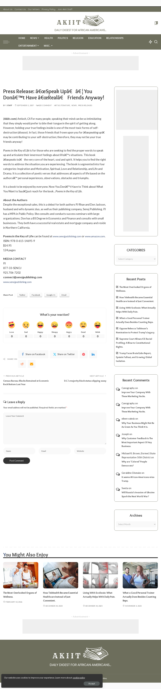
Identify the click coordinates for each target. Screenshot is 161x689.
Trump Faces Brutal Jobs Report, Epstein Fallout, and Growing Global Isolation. (134, 357)
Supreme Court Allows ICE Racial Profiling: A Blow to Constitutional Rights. (134, 342)
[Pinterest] (84, 360)
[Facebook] (33, 360)
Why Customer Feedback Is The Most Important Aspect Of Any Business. (137, 442)
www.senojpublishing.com (68, 236)
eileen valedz (128, 418)
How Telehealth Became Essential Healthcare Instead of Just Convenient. (59, 596)
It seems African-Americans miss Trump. (138, 479)
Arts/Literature (62, 105)
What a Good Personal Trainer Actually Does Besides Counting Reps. (140, 596)
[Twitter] (64, 360)
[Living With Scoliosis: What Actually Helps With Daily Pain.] (100, 575)
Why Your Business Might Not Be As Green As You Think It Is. (138, 425)
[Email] (32, 369)
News (74, 105)
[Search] (156, 42)
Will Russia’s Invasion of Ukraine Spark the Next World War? (138, 494)
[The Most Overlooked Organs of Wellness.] (20, 575)
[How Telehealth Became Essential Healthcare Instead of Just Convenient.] (60, 575)
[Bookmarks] (156, 23)
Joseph (125, 434)
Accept (39, 682)
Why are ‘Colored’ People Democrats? (134, 463)
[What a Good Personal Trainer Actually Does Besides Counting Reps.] (140, 575)
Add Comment (44, 105)
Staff (9, 105)
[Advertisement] (80, 63)
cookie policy (40, 676)
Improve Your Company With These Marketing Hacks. (136, 394)
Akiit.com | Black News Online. (92, 678)
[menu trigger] (8, 42)
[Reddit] (22, 369)
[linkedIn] (93, 360)
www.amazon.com (14, 241)
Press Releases (85, 105)
